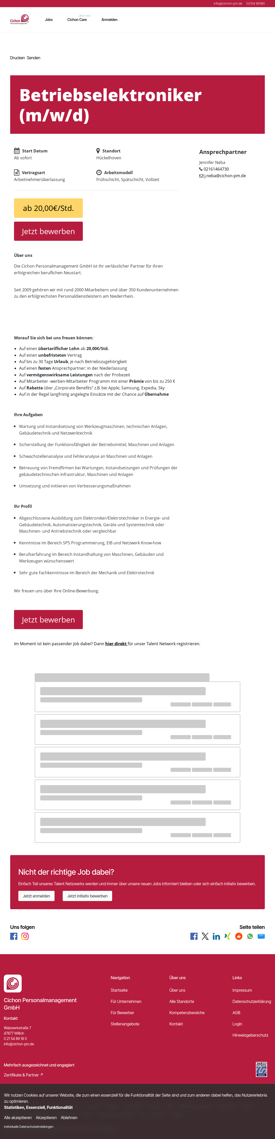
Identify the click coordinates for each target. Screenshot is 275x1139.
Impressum (242, 990)
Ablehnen (69, 1117)
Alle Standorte (181, 1001)
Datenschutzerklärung (252, 1001)
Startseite (119, 990)
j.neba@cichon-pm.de (225, 175)
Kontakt (176, 1023)
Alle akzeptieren (18, 1117)
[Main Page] (19, 19)
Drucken (17, 57)
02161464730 (216, 169)
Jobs (49, 19)
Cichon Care (77, 19)
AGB (236, 1012)
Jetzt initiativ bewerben (87, 895)
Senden (33, 57)
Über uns (177, 990)
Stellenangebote (125, 1023)
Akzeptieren (46, 1117)
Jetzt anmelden (36, 895)
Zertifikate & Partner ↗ (24, 1074)
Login (237, 1023)
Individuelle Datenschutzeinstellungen (28, 1127)
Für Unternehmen (126, 1001)
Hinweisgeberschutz (250, 1035)
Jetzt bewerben (48, 231)
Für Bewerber (122, 1012)
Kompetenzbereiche (187, 1012)
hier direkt (116, 643)
